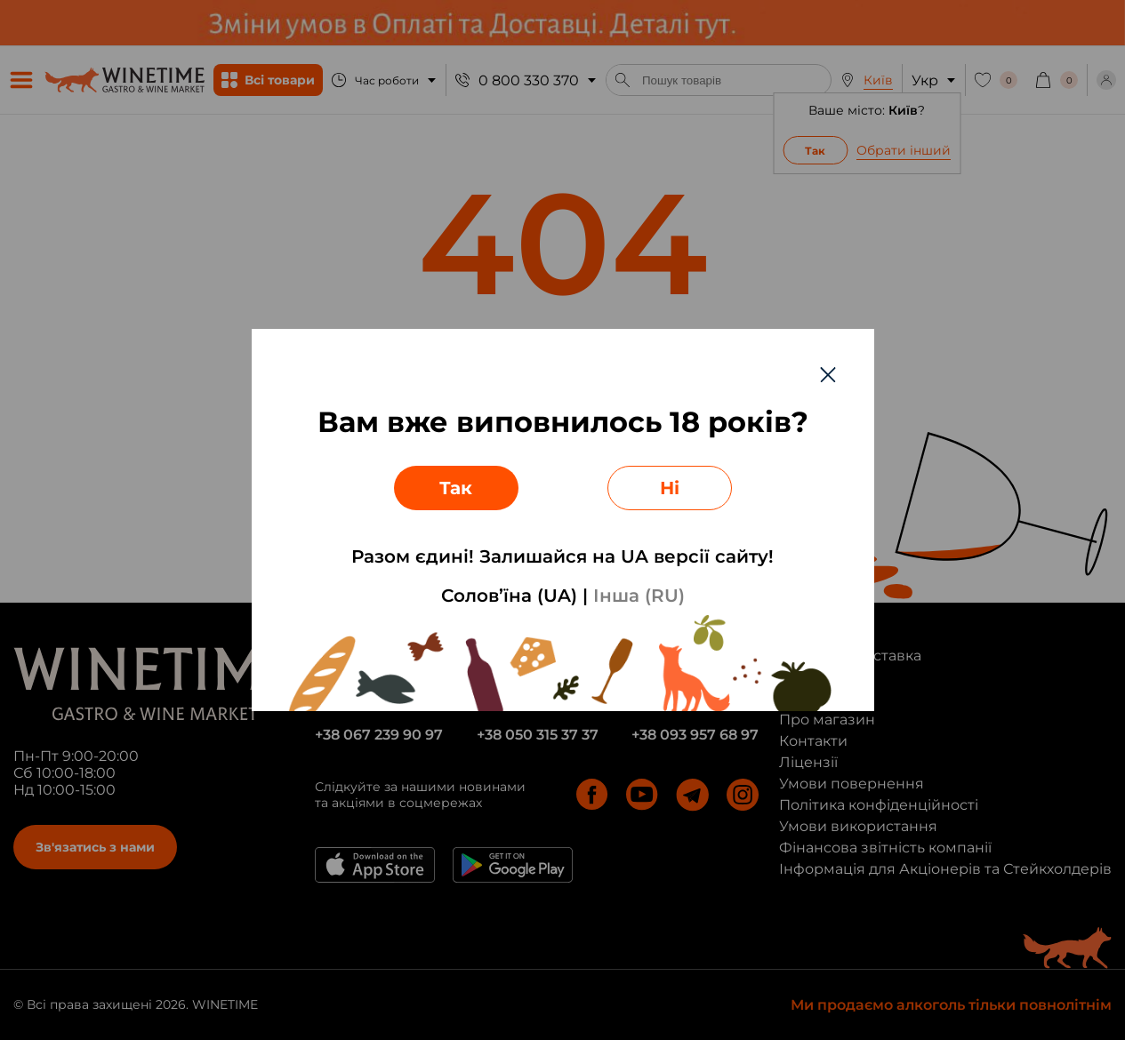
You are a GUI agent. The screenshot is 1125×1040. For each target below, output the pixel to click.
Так (455, 488)
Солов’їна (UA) (509, 595)
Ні (669, 488)
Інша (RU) (639, 595)
